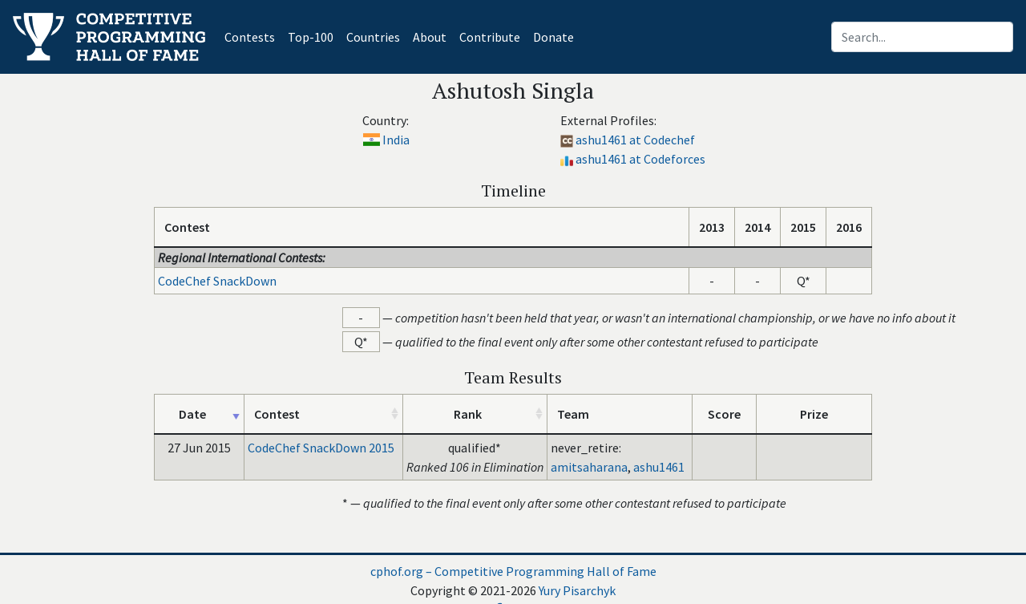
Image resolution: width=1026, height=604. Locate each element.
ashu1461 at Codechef (635, 140)
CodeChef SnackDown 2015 (321, 448)
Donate (553, 37)
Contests (252, 35)
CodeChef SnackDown (217, 281)
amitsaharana (589, 467)
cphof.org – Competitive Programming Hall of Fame (513, 571)
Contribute (489, 37)
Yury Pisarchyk (577, 590)
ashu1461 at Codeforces (640, 159)
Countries (373, 37)
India (396, 140)
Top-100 (310, 37)
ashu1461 (659, 467)
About (429, 37)
